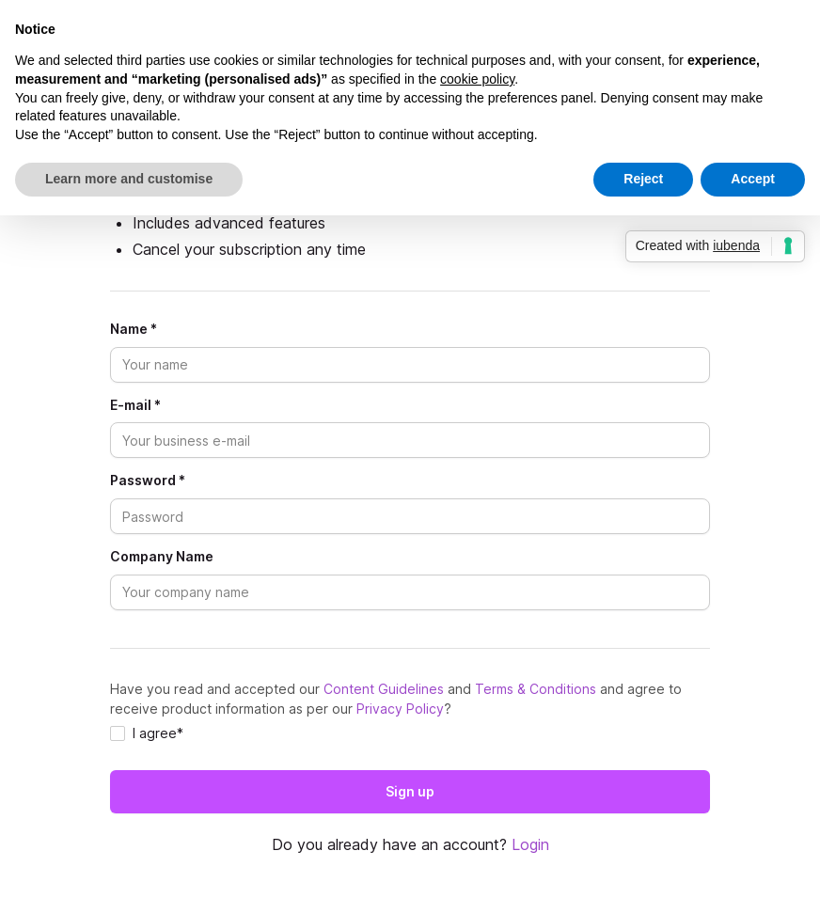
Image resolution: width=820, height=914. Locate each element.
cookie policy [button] (477, 79)
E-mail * (135, 405)
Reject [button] (643, 178)
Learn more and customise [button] (129, 178)
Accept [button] (753, 178)
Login (530, 844)
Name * (133, 329)
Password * (147, 480)
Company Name (161, 556)
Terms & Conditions (535, 689)
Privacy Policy (400, 709)
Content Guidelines (383, 689)
